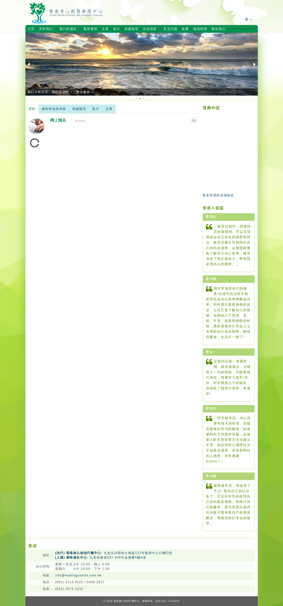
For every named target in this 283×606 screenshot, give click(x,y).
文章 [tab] (109, 108)
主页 (31, 29)
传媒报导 (131, 29)
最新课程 (90, 29)
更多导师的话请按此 (218, 195)
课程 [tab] (32, 108)
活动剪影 (152, 30)
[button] (29, 64)
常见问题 (170, 29)
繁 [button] (248, 19)
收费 (185, 29)
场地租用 (200, 29)
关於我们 (48, 30)
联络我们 (218, 29)
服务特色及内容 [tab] (54, 108)
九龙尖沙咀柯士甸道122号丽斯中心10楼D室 (114, 553)
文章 (105, 29)
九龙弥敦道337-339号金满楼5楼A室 (101, 557)
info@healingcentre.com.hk (78, 575)
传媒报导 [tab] (79, 108)
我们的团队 (70, 30)
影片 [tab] (95, 108)
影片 (116, 29)
